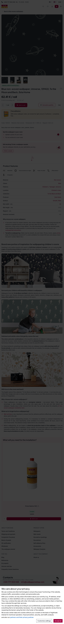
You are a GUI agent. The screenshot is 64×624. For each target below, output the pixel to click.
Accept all (58, 621)
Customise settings (44, 621)
